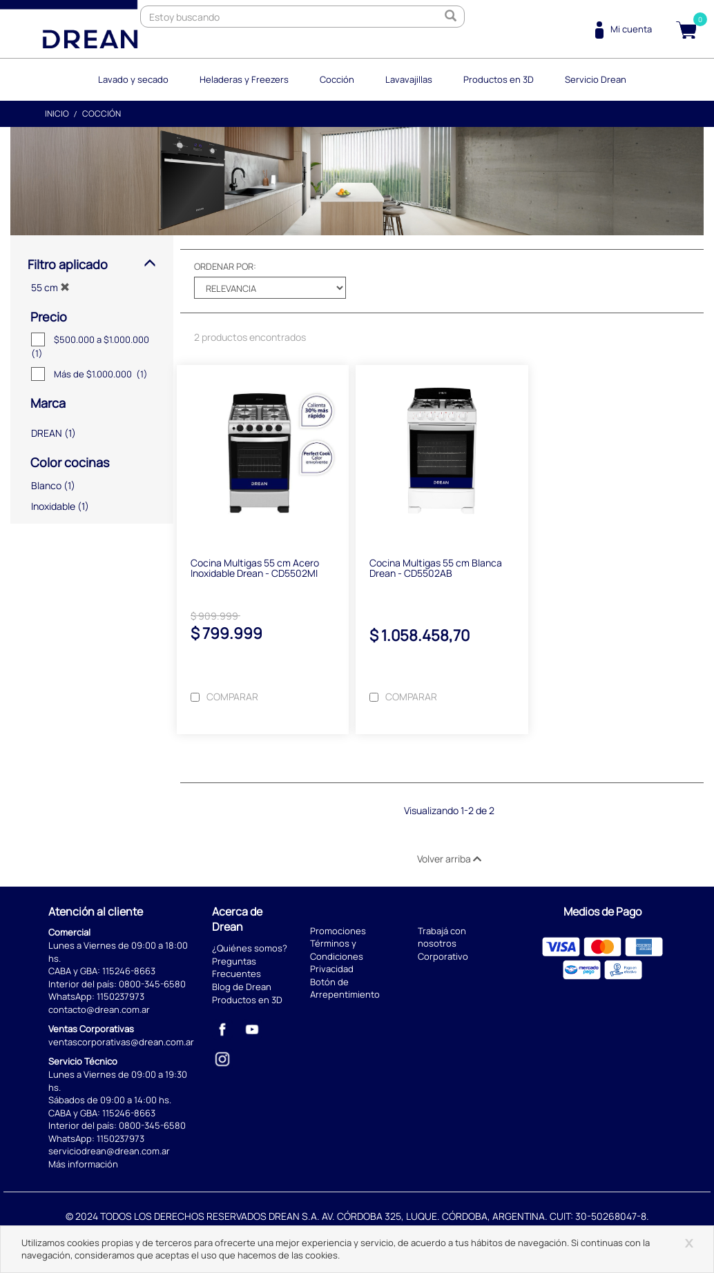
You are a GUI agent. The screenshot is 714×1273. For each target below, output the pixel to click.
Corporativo (443, 956)
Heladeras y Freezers (244, 79)
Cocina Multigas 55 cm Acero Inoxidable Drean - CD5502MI (255, 568)
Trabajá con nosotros (442, 937)
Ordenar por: (225, 266)
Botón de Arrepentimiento (345, 988)
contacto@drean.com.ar (99, 1009)
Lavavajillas (408, 79)
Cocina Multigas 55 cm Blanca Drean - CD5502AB (435, 568)
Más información (83, 1164)
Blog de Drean (241, 986)
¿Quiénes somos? (249, 948)
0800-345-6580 (152, 984)
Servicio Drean (595, 79)
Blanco (46, 485)
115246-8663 (128, 971)
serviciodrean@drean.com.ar (109, 1151)
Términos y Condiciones (336, 950)
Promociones (338, 931)
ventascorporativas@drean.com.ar (121, 1042)
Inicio (57, 113)
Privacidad (332, 969)
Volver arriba (449, 858)
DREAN (46, 433)
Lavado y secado (133, 79)
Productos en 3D (498, 79)
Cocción (337, 79)
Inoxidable (53, 506)
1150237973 (120, 996)
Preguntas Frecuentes (236, 967)
